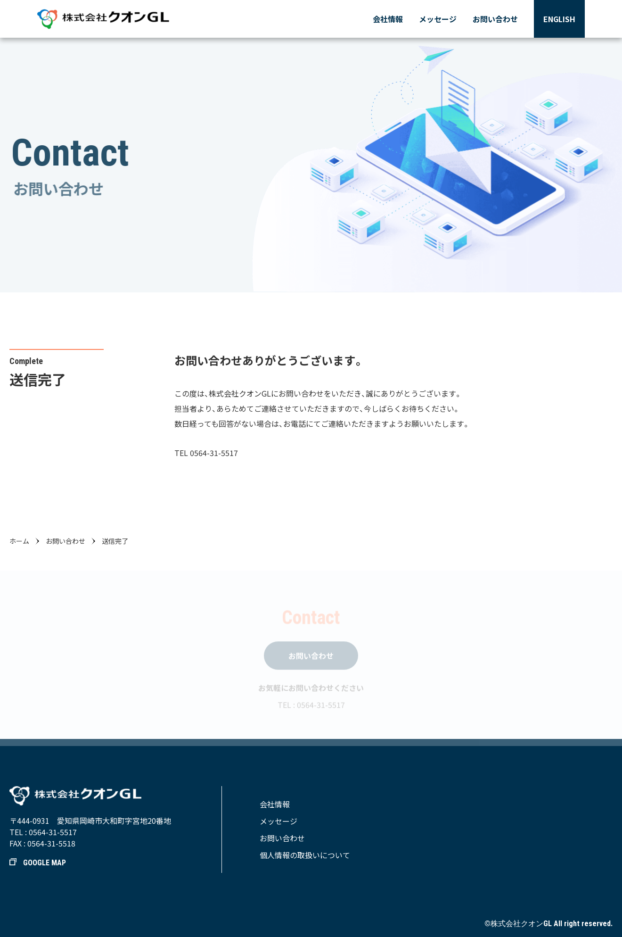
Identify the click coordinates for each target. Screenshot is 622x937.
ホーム (19, 541)
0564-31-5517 (53, 831)
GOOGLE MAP (37, 862)
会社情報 (388, 19)
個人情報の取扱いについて (305, 855)
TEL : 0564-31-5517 (311, 706)
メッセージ (438, 19)
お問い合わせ (495, 19)
